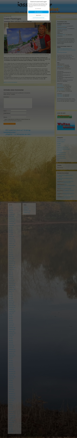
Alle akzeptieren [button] (38, 12)
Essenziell (38, 8)
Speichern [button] (38, 15)
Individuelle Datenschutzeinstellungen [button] (38, 17)
